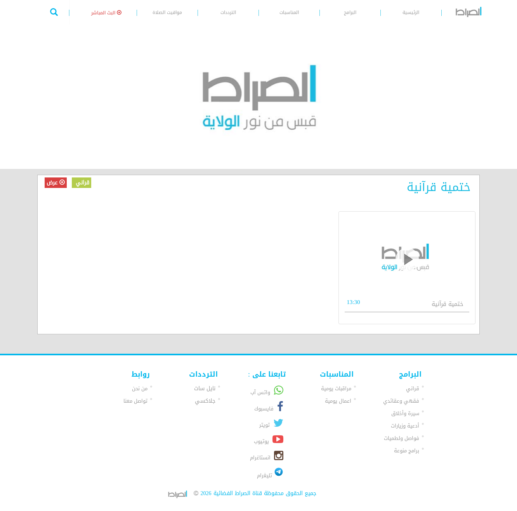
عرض (56, 182)
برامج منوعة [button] (406, 450)
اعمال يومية (338, 401)
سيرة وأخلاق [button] (405, 413)
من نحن (139, 388)
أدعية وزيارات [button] (405, 426)
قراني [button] (412, 388)
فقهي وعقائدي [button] (401, 401)
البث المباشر (106, 13)
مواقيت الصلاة (167, 12)
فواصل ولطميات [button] (401, 438)
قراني (81, 182)
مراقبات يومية (336, 388)
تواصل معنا (135, 401)
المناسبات (289, 12)
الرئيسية (410, 12)
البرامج (350, 12)
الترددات (228, 12)
